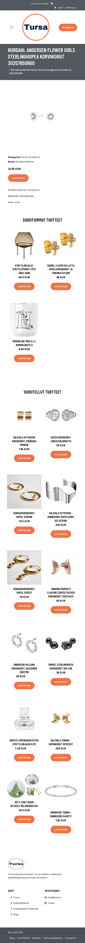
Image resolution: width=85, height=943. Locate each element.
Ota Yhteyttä (23, 938)
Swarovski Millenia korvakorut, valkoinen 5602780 (24, 668)
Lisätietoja (18, 178)
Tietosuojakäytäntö (53, 938)
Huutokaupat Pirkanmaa (25, 908)
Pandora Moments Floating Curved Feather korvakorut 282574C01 (61, 592)
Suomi (60, 7)
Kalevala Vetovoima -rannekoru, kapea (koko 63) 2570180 (61, 516)
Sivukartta (70, 938)
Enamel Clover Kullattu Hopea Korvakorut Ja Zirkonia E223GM (60, 269)
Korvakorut (34, 157)
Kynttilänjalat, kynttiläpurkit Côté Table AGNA (24, 269)
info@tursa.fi (70, 7)
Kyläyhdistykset (21, 902)
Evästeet (36, 938)
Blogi (15, 914)
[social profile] (52, 3)
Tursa (16, 897)
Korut (24, 157)
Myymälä (68, 27)
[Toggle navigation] (11, 27)
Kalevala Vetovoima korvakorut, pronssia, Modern (24, 441)
